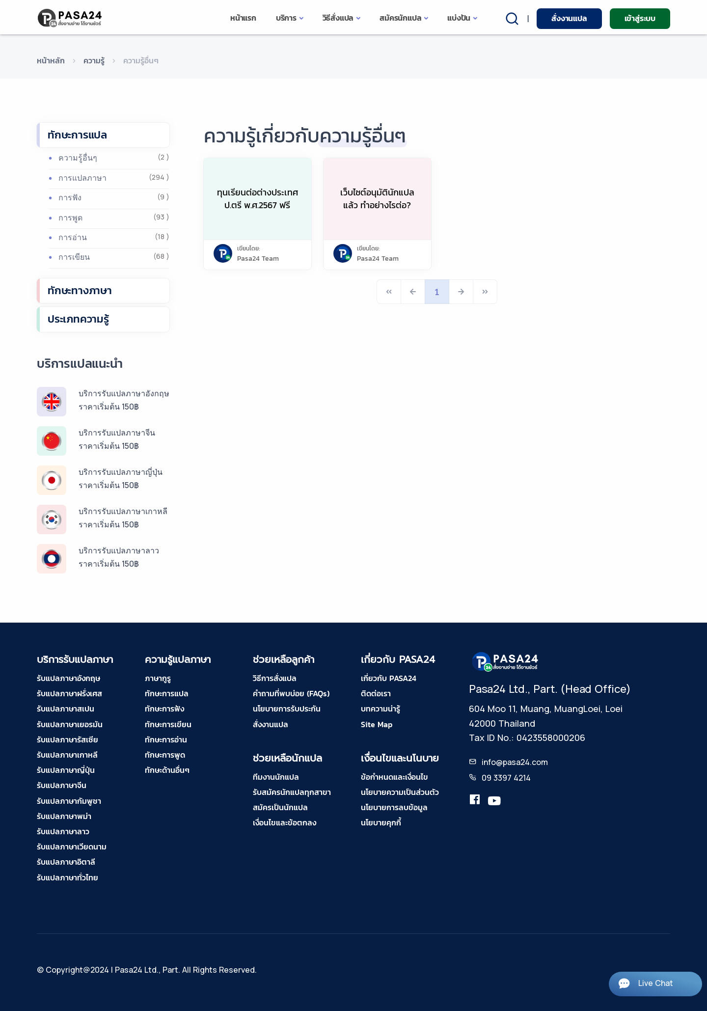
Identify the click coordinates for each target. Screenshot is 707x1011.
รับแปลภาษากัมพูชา (69, 801)
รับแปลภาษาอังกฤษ (68, 678)
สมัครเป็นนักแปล (280, 807)
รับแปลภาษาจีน (61, 785)
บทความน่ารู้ (380, 708)
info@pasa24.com (515, 762)
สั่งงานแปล (569, 18)
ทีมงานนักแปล (276, 777)
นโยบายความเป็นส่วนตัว (400, 792)
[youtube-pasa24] (494, 801)
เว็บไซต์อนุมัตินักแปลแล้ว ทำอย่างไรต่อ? (377, 198)
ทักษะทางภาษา (80, 290)
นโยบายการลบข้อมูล (394, 807)
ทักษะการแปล (77, 135)
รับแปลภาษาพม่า (64, 816)
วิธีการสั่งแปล (275, 678)
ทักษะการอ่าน (166, 739)
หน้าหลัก (51, 60)
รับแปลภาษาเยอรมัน (70, 724)
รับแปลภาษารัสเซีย (67, 739)
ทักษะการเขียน (168, 724)
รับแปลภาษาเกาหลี (67, 755)
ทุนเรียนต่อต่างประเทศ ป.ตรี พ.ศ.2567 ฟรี (257, 198)
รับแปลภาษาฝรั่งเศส (69, 693)
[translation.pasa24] (475, 801)
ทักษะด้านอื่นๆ (167, 770)
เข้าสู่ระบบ (640, 18)
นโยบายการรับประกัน (287, 708)
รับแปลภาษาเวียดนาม (72, 846)
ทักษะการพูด (165, 755)
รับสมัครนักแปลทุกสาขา (292, 792)
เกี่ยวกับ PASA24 (388, 678)
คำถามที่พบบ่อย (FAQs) (291, 693)
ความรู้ (94, 60)
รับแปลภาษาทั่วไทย (67, 877)
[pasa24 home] (70, 18)
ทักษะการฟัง (164, 708)
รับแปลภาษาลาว (63, 831)
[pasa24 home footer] (506, 661)
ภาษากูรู (158, 678)
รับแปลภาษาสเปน (65, 708)
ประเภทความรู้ (78, 319)
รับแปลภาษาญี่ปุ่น (66, 770)
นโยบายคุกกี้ (381, 822)
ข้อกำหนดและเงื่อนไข (394, 777)
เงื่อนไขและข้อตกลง (284, 822)
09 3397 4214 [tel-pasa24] (506, 777)
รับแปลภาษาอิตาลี (66, 862)
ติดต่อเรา (376, 693)
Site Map (376, 724)
